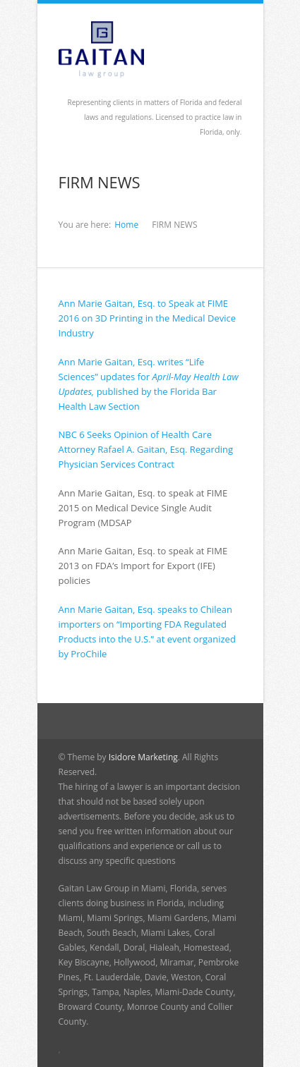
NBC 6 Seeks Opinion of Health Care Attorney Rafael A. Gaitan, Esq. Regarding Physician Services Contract (146, 449)
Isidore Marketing (143, 757)
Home (126, 225)
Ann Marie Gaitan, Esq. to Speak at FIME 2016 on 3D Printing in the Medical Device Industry (147, 318)
